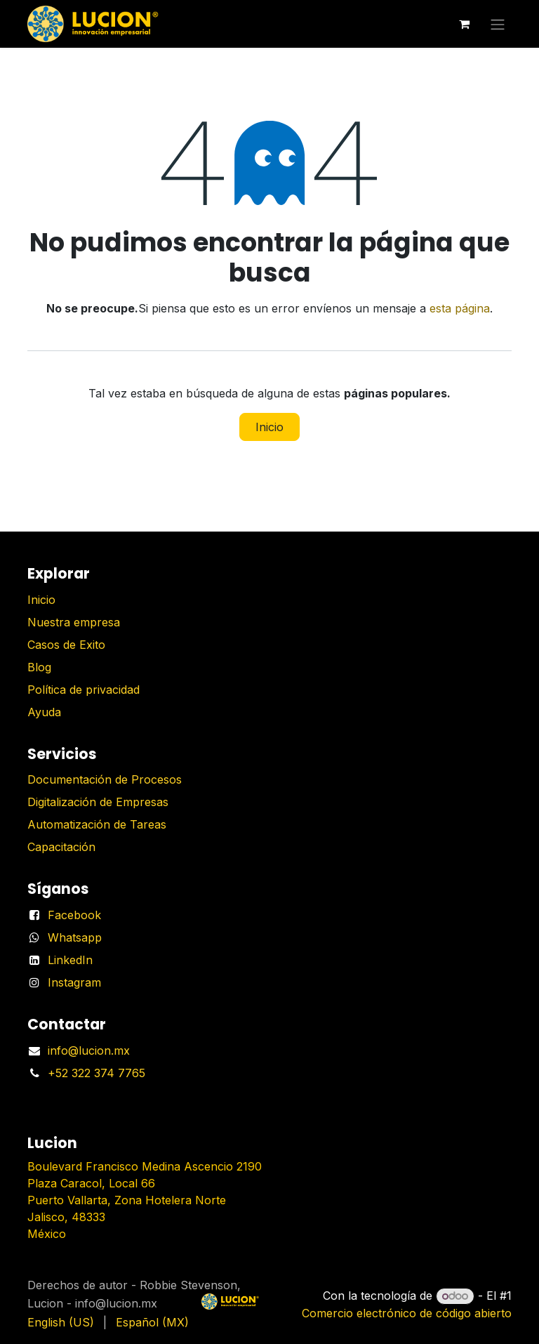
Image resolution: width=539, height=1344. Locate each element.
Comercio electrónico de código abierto (407, 1313)
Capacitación (61, 847)
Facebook (74, 915)
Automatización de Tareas (96, 824)
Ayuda (44, 712)
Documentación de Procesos (104, 779)
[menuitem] (60, 1322)
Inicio (269, 427)
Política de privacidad (83, 690)
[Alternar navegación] (498, 24)
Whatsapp (75, 937)
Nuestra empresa (73, 622)
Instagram (74, 982)
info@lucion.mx (89, 1050)
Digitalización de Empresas (97, 802)
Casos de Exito (66, 645)
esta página (460, 308)
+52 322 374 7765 (96, 1073)
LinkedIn (70, 960)
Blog (39, 667)
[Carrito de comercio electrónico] (464, 24)
